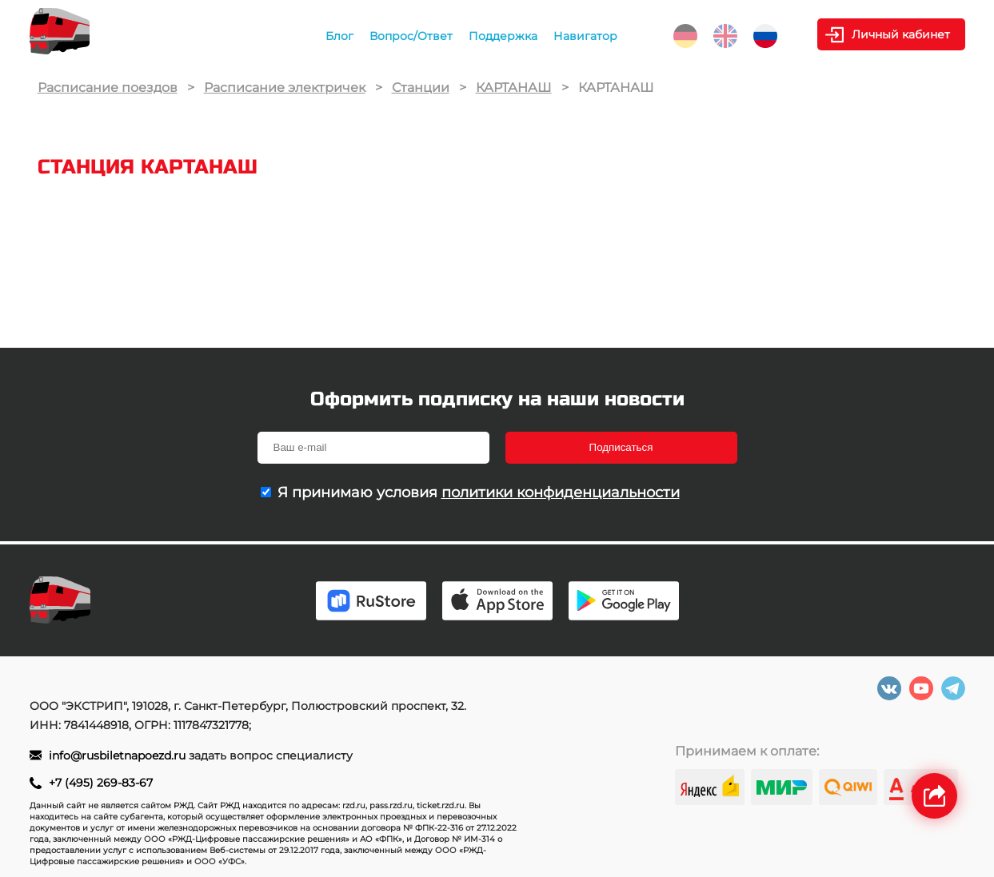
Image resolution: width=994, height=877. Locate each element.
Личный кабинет (901, 34)
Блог (339, 36)
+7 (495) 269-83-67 (101, 782)
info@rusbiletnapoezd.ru (119, 755)
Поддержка (503, 36)
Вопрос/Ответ (411, 36)
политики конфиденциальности (560, 492)
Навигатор (585, 36)
